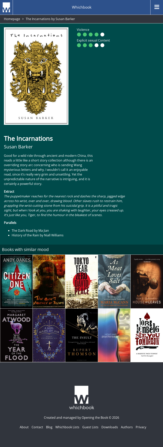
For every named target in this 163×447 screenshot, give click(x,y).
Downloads (109, 427)
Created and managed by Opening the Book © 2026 (81, 417)
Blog (49, 427)
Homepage (12, 19)
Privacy (141, 427)
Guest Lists (90, 427)
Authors (127, 427)
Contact (37, 427)
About (24, 427)
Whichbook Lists (67, 427)
